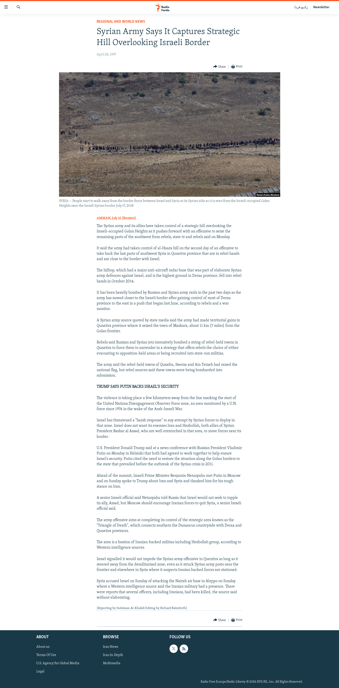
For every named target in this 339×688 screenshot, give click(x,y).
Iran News (110, 647)
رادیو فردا (301, 7)
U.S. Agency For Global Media (57, 663)
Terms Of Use (46, 655)
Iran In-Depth (113, 655)
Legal (40, 671)
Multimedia (111, 663)
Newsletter (321, 7)
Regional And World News (121, 22)
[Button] (219, 67)
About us (43, 647)
